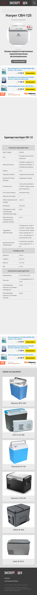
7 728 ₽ (20, 82)
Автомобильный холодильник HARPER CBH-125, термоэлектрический (21, 78)
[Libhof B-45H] (18, 515)
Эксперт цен (18, 3)
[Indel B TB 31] (18, 547)
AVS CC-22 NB (18, 435)
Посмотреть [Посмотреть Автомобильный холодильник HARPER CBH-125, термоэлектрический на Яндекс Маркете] (30, 82)
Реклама (7, 578)
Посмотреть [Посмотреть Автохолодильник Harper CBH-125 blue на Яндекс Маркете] (30, 89)
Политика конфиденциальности (15, 588)
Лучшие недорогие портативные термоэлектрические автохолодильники (18, 53)
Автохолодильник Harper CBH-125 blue (21, 86)
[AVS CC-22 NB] (18, 420)
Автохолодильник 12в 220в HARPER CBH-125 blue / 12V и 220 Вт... (21, 69)
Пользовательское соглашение (12, 587)
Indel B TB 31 (18, 561)
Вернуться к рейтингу (18, 61)
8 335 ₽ (20, 89)
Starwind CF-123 (18, 466)
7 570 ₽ (20, 73)
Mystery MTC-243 (18, 403)
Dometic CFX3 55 (18, 498)
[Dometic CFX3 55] (18, 484)
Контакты (24, 585)
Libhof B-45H (18, 530)
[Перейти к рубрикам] (4, 3)
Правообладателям (14, 590)
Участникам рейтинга (11, 581)
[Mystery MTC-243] (18, 389)
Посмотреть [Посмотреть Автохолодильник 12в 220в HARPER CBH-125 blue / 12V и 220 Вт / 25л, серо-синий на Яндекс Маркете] (30, 73)
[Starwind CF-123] (18, 452)
